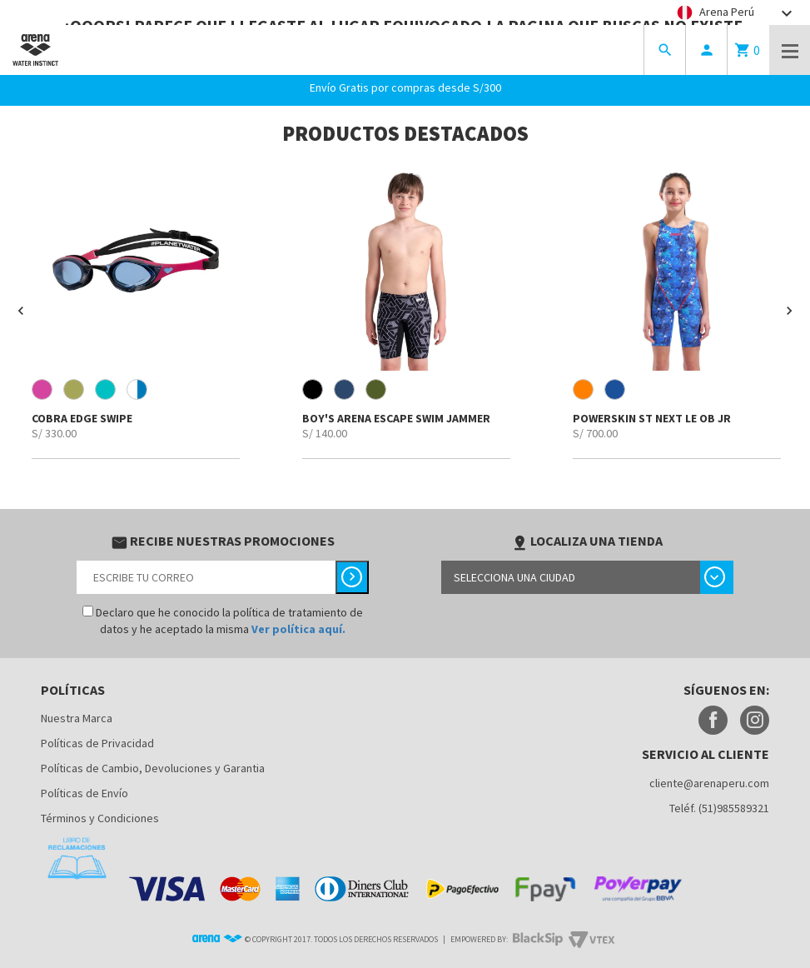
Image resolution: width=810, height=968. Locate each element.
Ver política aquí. (298, 628)
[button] (21, 311)
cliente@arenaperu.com (709, 783)
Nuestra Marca (76, 718)
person (706, 50)
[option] (135, 310)
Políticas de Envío (84, 793)
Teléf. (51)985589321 (719, 808)
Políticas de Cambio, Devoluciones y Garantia (153, 768)
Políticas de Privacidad (97, 743)
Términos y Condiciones (100, 818)
